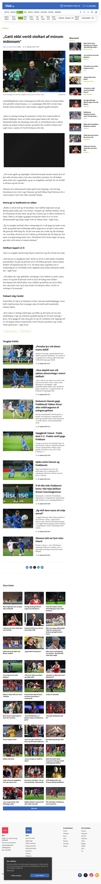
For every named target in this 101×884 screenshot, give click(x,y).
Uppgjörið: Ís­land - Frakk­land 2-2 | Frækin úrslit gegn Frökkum (50, 436)
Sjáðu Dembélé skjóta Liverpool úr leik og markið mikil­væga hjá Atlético (55, 761)
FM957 (83, 846)
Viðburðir (84, 838)
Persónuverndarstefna (9, 843)
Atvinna (83, 836)
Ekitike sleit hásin (8, 759)
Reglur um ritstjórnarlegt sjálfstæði (9, 839)
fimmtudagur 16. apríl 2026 (72, 6)
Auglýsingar (29, 841)
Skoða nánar (10, 870)
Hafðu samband (30, 843)
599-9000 (8, 850)
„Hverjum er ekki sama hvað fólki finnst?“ (89, 90)
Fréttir (65, 831)
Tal (82, 851)
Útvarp (65, 846)
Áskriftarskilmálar (31, 848)
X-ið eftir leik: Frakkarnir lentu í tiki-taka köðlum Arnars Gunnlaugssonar (49, 489)
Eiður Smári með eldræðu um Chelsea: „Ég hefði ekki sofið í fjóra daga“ (54, 653)
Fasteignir (84, 833)
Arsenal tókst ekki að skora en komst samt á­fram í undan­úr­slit (33, 696)
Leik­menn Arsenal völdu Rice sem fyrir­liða (90, 148)
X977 (83, 848)
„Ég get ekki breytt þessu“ (32, 651)
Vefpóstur (29, 856)
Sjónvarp (66, 843)
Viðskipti (66, 833)
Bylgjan (83, 843)
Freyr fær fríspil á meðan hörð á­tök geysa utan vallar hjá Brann (55, 609)
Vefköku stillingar (16, 875)
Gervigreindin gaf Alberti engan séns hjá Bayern (91, 102)
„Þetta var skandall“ (52, 694)
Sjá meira (34, 808)
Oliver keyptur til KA (9, 739)
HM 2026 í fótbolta (25, 331)
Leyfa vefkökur (39, 875)
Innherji (83, 831)
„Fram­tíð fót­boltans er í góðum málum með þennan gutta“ (33, 718)
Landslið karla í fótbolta (10, 331)
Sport (65, 836)
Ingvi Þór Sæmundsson (10, 47)
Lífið (64, 838)
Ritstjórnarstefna (31, 846)
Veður (83, 841)
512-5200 (31, 838)
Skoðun (65, 841)
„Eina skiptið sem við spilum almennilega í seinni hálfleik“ (50, 373)
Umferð (28, 853)
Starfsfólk (28, 851)
